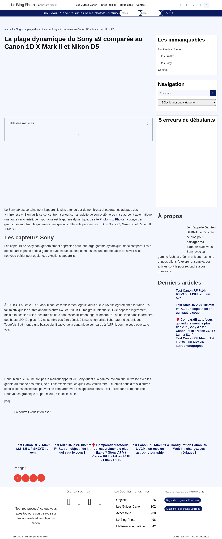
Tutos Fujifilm (109, 4)
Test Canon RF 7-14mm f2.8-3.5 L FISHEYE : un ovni (193, 294)
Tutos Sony (126, 4)
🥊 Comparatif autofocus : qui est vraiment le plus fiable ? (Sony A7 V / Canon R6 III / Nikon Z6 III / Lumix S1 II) (195, 327)
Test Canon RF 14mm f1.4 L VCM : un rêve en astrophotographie (195, 342)
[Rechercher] (213, 93)
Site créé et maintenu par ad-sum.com (30, 537)
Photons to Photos (112, 219)
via (7, 401)
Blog (18, 29)
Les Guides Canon (86, 4)
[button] (207, 5)
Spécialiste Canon (46, 4)
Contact (140, 4)
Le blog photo (23, 5)
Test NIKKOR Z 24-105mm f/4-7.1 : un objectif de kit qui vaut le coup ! (195, 308)
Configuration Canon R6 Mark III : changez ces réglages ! (189, 448)
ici (67, 394)
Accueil (8, 29)
